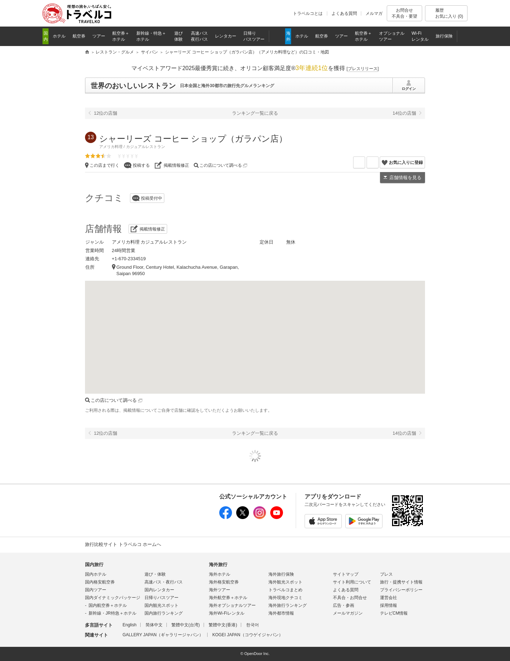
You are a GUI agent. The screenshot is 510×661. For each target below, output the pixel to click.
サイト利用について (352, 582)
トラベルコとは (308, 13)
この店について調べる (223, 165)
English (129, 624)
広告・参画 (343, 605)
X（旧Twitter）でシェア (378, 162)
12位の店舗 (105, 113)
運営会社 (388, 597)
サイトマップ (345, 574)
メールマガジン (348, 613)
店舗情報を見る (405, 177)
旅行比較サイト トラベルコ (87, 52)
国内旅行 (94, 564)
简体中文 (154, 624)
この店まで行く (104, 165)
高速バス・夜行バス (163, 582)
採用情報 (388, 605)
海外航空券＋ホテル (228, 597)
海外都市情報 (281, 613)
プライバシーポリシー (401, 589)
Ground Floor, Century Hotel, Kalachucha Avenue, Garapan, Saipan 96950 (178, 270)
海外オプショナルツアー (232, 605)
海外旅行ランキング (287, 605)
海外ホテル (219, 574)
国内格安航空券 (100, 582)
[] (363, 68)
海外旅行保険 (281, 574)
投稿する (141, 165)
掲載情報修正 (176, 165)
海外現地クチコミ (285, 597)
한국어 (252, 624)
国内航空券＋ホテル (108, 605)
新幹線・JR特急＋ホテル (112, 613)
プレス (386, 574)
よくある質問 (344, 13)
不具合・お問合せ (350, 597)
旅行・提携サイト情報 (401, 582)
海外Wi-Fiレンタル (226, 613)
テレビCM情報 (394, 613)
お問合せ (404, 13)
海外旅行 (218, 564)
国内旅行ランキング (163, 613)
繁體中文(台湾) (185, 624)
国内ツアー (95, 589)
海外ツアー (219, 589)
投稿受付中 (151, 198)
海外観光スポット (285, 582)
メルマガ (374, 13)
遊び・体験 (155, 574)
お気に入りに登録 (406, 162)
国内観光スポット (161, 605)
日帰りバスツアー (161, 597)
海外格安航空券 (224, 582)
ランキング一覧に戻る (255, 113)
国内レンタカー (159, 589)
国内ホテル (95, 574)
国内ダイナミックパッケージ (112, 597)
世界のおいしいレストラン (133, 86)
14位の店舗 (404, 113)
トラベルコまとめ (285, 589)
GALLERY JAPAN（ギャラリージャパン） (163, 634)
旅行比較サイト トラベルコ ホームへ (123, 544)
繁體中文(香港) (223, 624)
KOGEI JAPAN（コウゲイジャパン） (247, 634)
